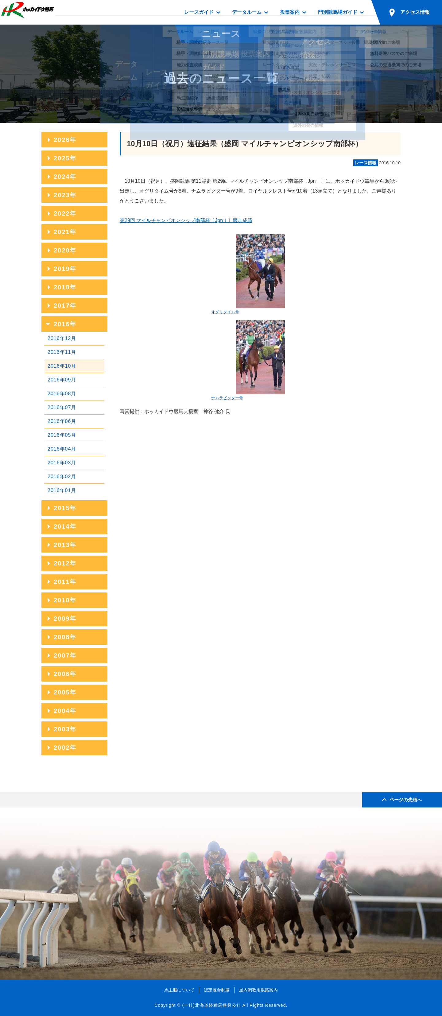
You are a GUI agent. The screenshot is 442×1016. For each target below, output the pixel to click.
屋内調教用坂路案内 (258, 989)
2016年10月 (62, 366)
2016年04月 (62, 448)
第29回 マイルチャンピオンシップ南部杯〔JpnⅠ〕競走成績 (186, 220)
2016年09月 (62, 379)
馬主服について (179, 989)
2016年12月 (62, 338)
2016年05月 (62, 435)
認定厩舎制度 (217, 989)
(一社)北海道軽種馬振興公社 (211, 1005)
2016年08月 (62, 393)
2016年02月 (62, 476)
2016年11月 (62, 352)
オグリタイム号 (248, 274)
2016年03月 (62, 462)
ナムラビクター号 (248, 360)
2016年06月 (62, 421)
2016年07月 (62, 407)
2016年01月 (62, 490)
